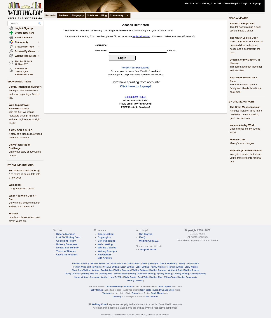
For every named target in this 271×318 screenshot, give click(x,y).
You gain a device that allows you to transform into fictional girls (245, 158)
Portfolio (51, 15)
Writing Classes (107, 247)
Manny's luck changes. (242, 143)
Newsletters (105, 254)
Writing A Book (175, 270)
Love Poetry (193, 263)
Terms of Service (66, 251)
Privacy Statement (67, 244)
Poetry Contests (73, 274)
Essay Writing (127, 267)
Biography (78, 15)
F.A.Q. (142, 237)
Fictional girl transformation (246, 150)
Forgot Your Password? (135, 67)
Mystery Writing (164, 274)
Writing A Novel (191, 270)
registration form (141, 36)
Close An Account (66, 254)
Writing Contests (122, 270)
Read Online (107, 270)
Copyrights (104, 237)
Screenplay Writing (99, 277)
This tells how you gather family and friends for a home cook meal (246, 88)
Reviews (63, 15)
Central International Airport (25, 86)
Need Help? (231, 3)
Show (172, 50)
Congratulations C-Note (21, 188)
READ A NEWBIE (238, 18)
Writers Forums (118, 263)
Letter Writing (142, 267)
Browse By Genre (27, 51)
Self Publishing (107, 240)
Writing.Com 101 (211, 3)
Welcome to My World (242, 125)
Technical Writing (174, 267)
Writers (95, 270)
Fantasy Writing (181, 274)
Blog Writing (95, 267)
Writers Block (134, 263)
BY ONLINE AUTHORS (21, 165)
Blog (104, 15)
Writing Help (106, 274)
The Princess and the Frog (24, 170)
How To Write (116, 277)
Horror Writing (81, 277)
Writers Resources (100, 263)
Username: (101, 45)
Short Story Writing (81, 270)
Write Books (130, 277)
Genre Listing (106, 234)
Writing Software (140, 270)
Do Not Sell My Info (67, 247)
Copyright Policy (66, 240)
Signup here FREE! (135, 97)
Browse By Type (27, 47)
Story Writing (191, 267)
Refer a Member (65, 234)
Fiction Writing (81, 267)
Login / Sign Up (24, 28)
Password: (101, 50)
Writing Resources (27, 56)
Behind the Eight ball (242, 23)
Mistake (13, 213)
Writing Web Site (90, 274)
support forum (148, 249)
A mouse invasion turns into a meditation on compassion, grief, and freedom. (246, 114)
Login (245, 3)
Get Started (191, 3)
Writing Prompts (107, 251)
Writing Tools (170, 277)
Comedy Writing (198, 274)
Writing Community (187, 277)
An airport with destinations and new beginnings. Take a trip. (24, 94)
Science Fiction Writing (125, 274)
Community (27, 42)
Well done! (15, 184)
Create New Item (24, 32)
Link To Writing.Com (68, 237)
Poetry (182, 263)
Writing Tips (156, 277)
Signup (256, 3)
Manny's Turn (238, 139)
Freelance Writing (80, 263)
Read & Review (24, 37)
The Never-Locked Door (244, 37)
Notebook (92, 15)
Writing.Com (99, 304)
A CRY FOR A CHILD (21, 130)
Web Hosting (105, 244)
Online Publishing (168, 263)
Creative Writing (111, 267)
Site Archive (105, 258)
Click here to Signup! (135, 86)
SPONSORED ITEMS (20, 81)
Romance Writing (146, 274)
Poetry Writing (158, 267)
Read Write (143, 277)
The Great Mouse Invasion (245, 107)
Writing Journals (158, 270)
